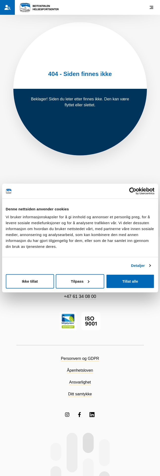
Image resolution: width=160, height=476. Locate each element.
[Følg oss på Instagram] (67, 414)
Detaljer (138, 265)
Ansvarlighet (80, 382)
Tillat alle (130, 281)
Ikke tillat (30, 281)
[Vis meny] (151, 7)
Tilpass (80, 281)
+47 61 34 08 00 (80, 296)
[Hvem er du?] (7, 7)
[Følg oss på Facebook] (80, 414)
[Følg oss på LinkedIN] (92, 414)
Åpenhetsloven (80, 370)
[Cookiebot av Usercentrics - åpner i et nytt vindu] (132, 191)
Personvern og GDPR (80, 358)
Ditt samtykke (80, 394)
